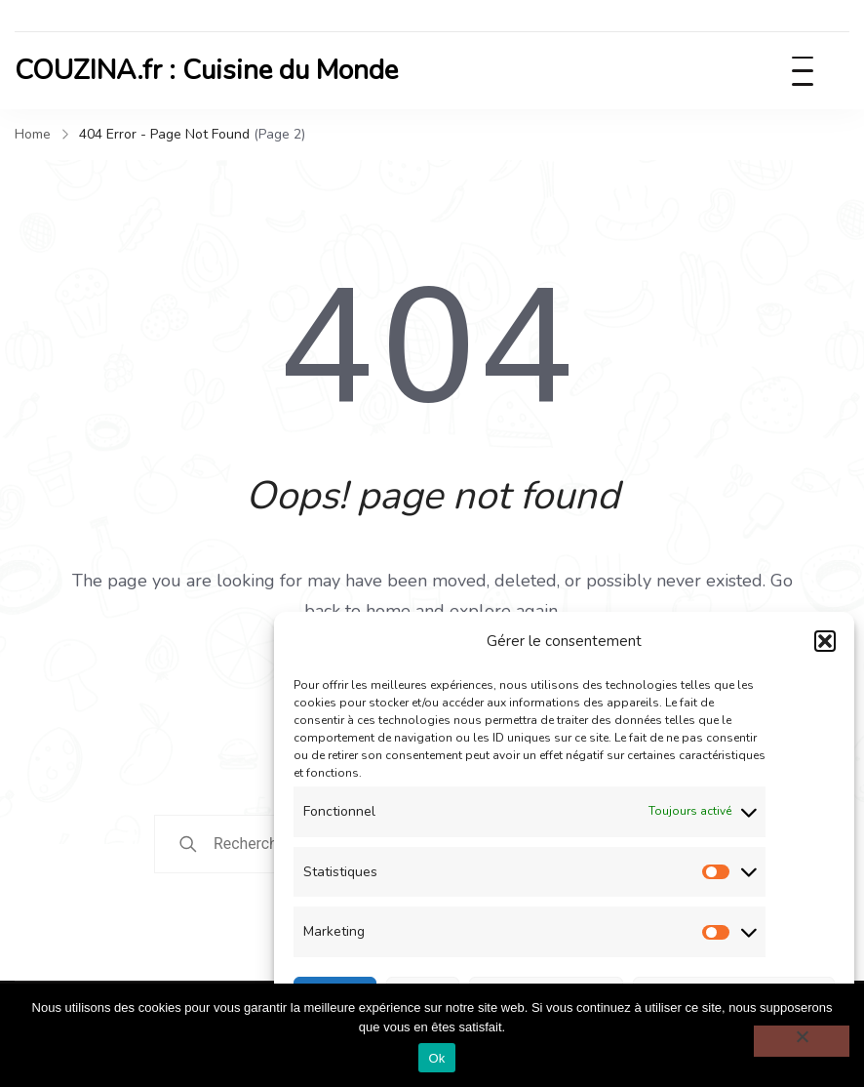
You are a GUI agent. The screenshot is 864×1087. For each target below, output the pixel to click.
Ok (436, 1058)
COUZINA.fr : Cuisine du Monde (206, 70)
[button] (825, 641)
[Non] (801, 1041)
